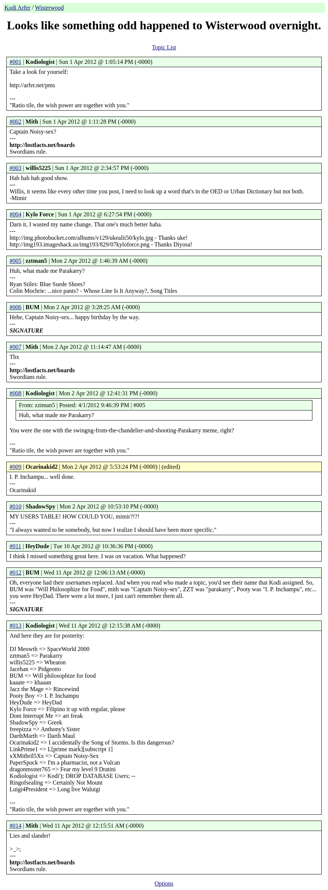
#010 (16, 506)
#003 (16, 168)
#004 (16, 214)
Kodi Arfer (17, 7)
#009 (16, 467)
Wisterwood (49, 7)
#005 (16, 261)
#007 (16, 347)
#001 (16, 62)
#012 (16, 572)
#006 (16, 307)
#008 (16, 393)
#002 (16, 121)
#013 (16, 625)
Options (164, 883)
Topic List (164, 47)
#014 (16, 825)
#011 (15, 546)
